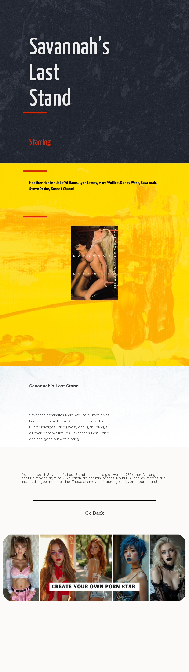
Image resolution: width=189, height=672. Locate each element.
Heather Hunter (42, 182)
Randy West (129, 182)
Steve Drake (39, 189)
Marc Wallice (109, 182)
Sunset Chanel (62, 189)
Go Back (94, 513)
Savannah (148, 182)
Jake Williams (67, 182)
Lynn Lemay (88, 182)
